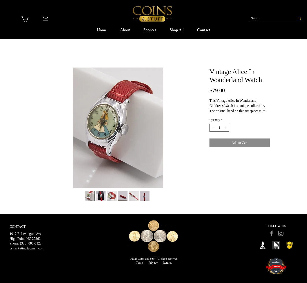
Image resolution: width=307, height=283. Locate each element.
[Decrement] (213, 127)
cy (156, 262)
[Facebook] (271, 233)
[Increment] (226, 127)
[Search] (268, 18)
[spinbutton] (219, 127)
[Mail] (45, 18)
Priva (152, 262)
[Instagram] (280, 233)
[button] (24, 18)
